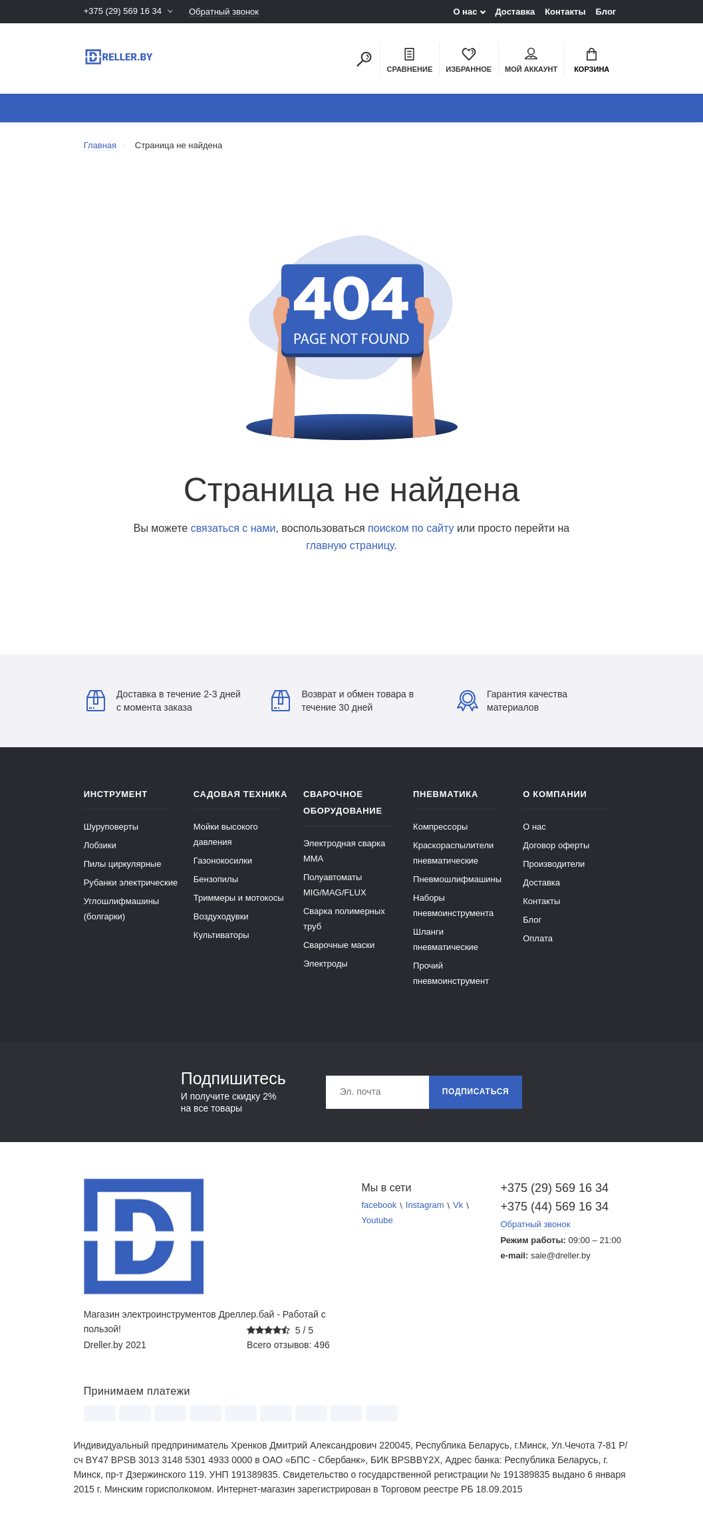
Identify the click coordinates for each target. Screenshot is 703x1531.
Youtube (377, 1221)
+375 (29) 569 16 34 (123, 12)
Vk (458, 1206)
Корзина (591, 60)
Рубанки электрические (131, 882)
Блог (606, 12)
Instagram (425, 1206)
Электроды (325, 964)
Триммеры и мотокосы (239, 898)
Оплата (538, 938)
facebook (379, 1206)
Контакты (565, 12)
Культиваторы (221, 935)
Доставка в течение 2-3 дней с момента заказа (163, 701)
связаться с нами (233, 528)
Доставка (515, 12)
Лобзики (100, 845)
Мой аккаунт (531, 60)
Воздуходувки (221, 916)
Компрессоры (440, 827)
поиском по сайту (411, 528)
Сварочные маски (338, 945)
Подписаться (475, 1092)
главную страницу (350, 545)
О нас (465, 12)
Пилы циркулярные (123, 864)
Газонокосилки (223, 861)
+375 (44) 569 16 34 (554, 1206)
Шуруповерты (111, 827)
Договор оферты (556, 845)
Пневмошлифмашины (457, 879)
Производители (554, 864)
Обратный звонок (224, 12)
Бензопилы (216, 879)
